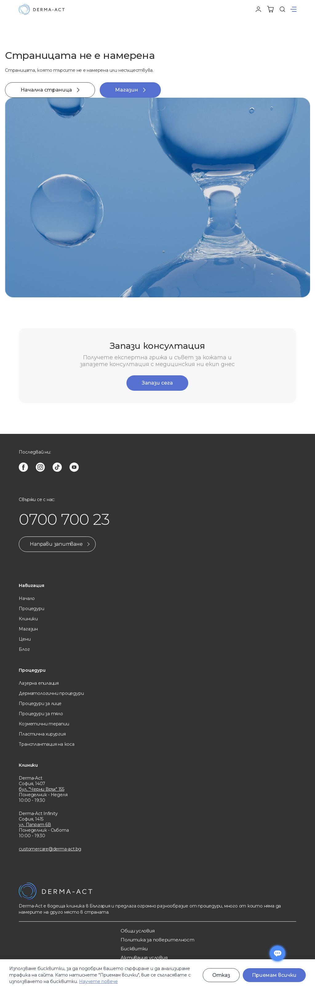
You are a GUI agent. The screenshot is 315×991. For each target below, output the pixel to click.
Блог (24, 649)
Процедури (31, 608)
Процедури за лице (40, 703)
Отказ (221, 975)
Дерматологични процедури (51, 693)
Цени (24, 639)
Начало (27, 598)
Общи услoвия (137, 931)
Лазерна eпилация (39, 683)
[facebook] (23, 467)
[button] (293, 9)
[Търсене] (282, 9)
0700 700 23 (64, 519)
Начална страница (50, 90)
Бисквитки (134, 949)
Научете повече (98, 981)
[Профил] (258, 9)
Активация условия (144, 957)
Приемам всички (274, 975)
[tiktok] (57, 467)
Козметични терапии (44, 724)
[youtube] (74, 467)
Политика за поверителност (157, 940)
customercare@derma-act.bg (50, 849)
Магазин (130, 90)
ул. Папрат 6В (35, 824)
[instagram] (40, 467)
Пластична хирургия (42, 734)
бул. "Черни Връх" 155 (41, 789)
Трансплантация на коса (46, 744)
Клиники (28, 619)
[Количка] (270, 9)
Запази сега (157, 383)
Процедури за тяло (41, 713)
